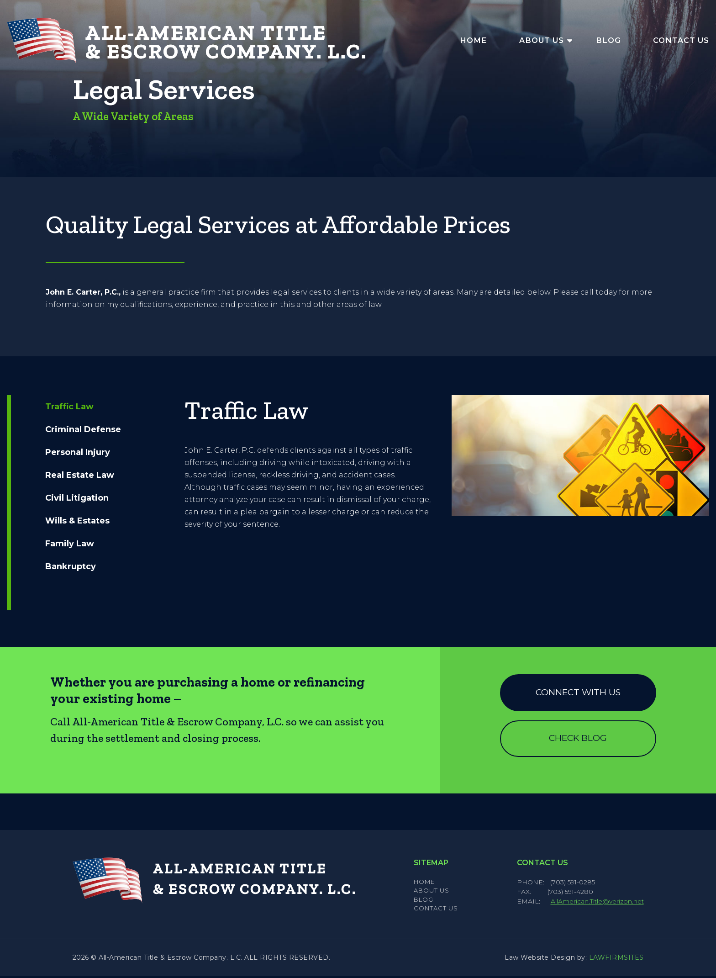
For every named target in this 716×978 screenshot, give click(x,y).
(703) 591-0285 (572, 884)
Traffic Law (69, 407)
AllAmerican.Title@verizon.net (597, 903)
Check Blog (578, 740)
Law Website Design (540, 959)
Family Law (69, 544)
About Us (541, 40)
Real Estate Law (79, 475)
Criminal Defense (83, 429)
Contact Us (681, 40)
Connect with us (578, 692)
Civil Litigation (77, 498)
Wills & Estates (77, 521)
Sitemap (431, 864)
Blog (608, 40)
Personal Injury (77, 452)
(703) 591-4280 (571, 893)
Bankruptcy (70, 566)
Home (473, 40)
